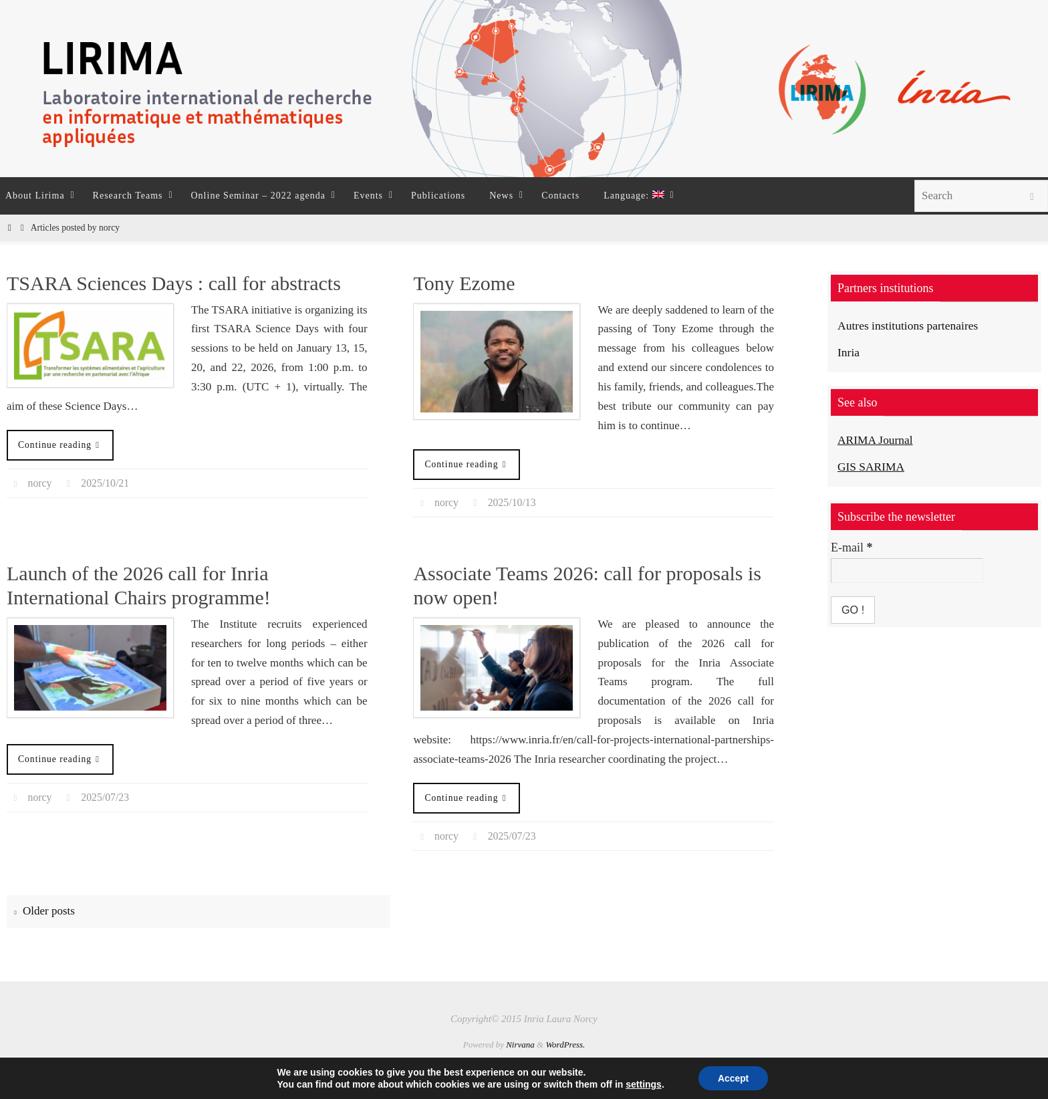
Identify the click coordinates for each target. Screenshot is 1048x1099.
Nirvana (520, 1045)
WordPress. (565, 1045)
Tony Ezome (464, 283)
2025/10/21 (106, 483)
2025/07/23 (106, 797)
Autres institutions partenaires (909, 325)
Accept (733, 1078)
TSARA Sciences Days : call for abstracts (174, 283)
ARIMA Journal (876, 440)
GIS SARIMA (872, 466)
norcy (40, 483)
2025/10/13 (512, 502)
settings (643, 1084)
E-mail (851, 547)
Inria (848, 352)
